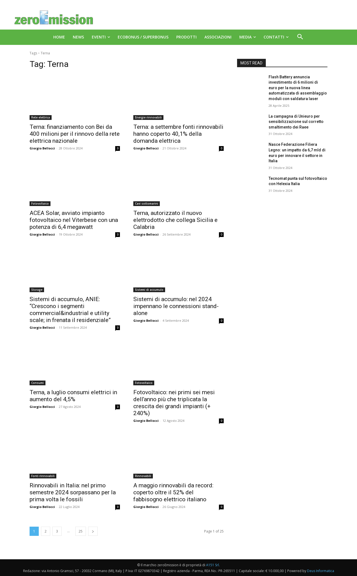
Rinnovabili (143, 476)
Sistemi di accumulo (149, 290)
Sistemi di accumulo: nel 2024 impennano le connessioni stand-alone (176, 306)
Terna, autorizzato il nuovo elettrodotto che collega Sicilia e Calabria (175, 220)
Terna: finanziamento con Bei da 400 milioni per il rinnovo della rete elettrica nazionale (75, 134)
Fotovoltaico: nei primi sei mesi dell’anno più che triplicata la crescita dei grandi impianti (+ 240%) (174, 403)
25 (81, 531)
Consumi (37, 383)
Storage (36, 290)
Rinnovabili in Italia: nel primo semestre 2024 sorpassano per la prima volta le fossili (73, 492)
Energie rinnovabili (148, 117)
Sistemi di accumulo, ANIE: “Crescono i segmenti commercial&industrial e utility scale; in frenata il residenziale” (70, 309)
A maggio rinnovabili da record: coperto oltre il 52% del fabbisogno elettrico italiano (173, 492)
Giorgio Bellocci (42, 148)
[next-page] (93, 531)
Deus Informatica (320, 570)
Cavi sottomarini (146, 203)
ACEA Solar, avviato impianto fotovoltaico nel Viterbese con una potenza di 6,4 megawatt (74, 220)
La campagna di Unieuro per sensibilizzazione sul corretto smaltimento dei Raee (296, 121)
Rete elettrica (40, 117)
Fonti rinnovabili (43, 476)
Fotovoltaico (40, 203)
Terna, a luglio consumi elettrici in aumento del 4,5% (73, 396)
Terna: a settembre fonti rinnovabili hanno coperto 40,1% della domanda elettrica (178, 134)
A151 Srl (212, 565)
